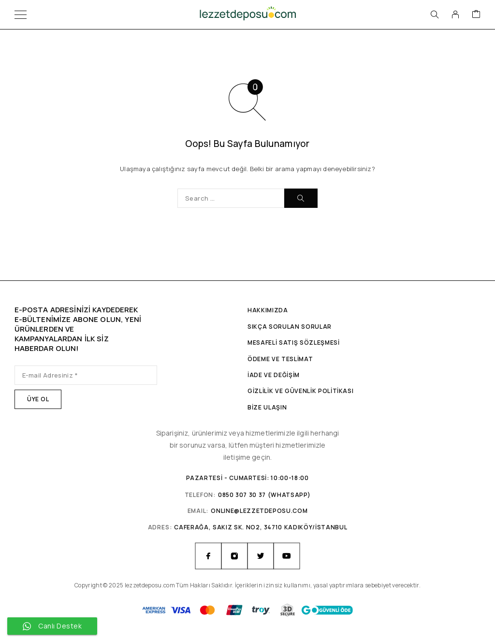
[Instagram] (234, 556)
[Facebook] (208, 556)
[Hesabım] (455, 14)
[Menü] (20, 14)
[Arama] (434, 14)
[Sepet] (476, 14)
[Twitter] (261, 556)
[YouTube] (287, 556)
